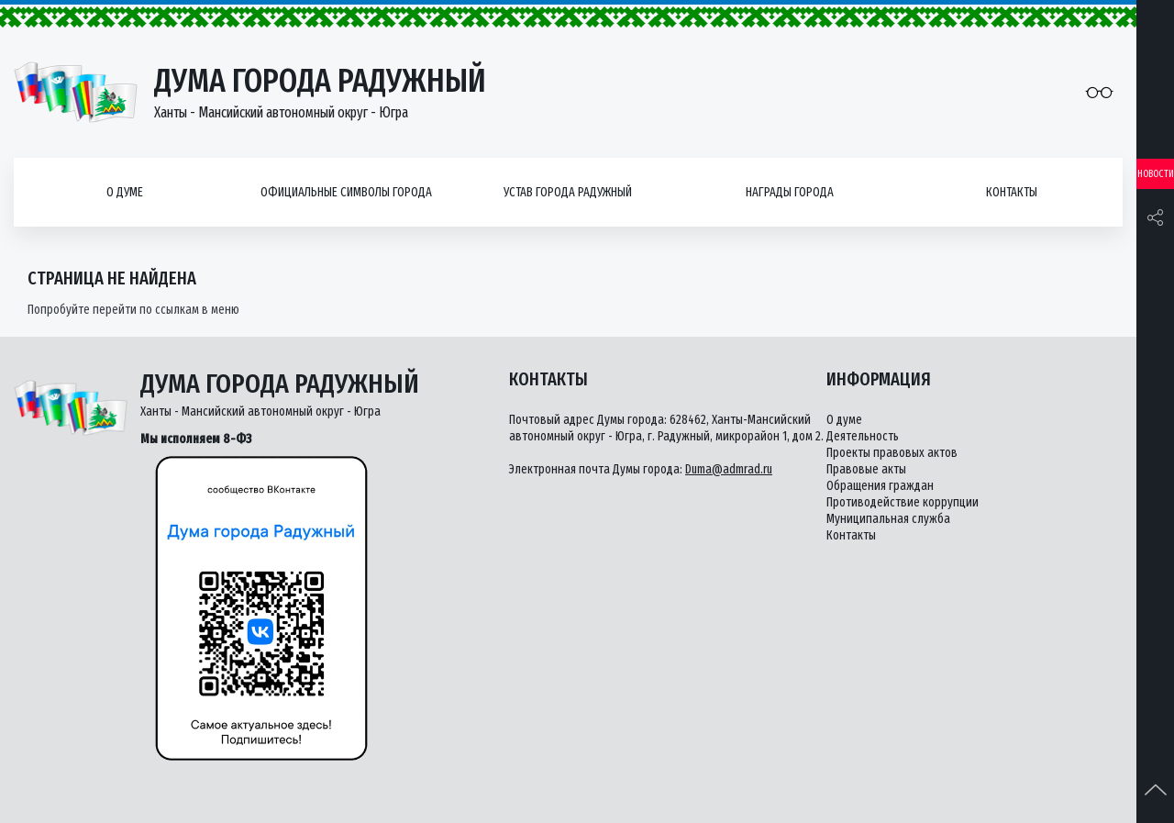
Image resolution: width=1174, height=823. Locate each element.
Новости (1155, 174)
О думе (124, 192)
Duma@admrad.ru (728, 469)
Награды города (790, 192)
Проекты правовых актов (892, 453)
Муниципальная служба (888, 519)
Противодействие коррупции (902, 502)
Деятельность (862, 436)
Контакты (1011, 192)
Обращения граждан (880, 486)
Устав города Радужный (568, 192)
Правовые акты (866, 469)
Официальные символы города (346, 192)
